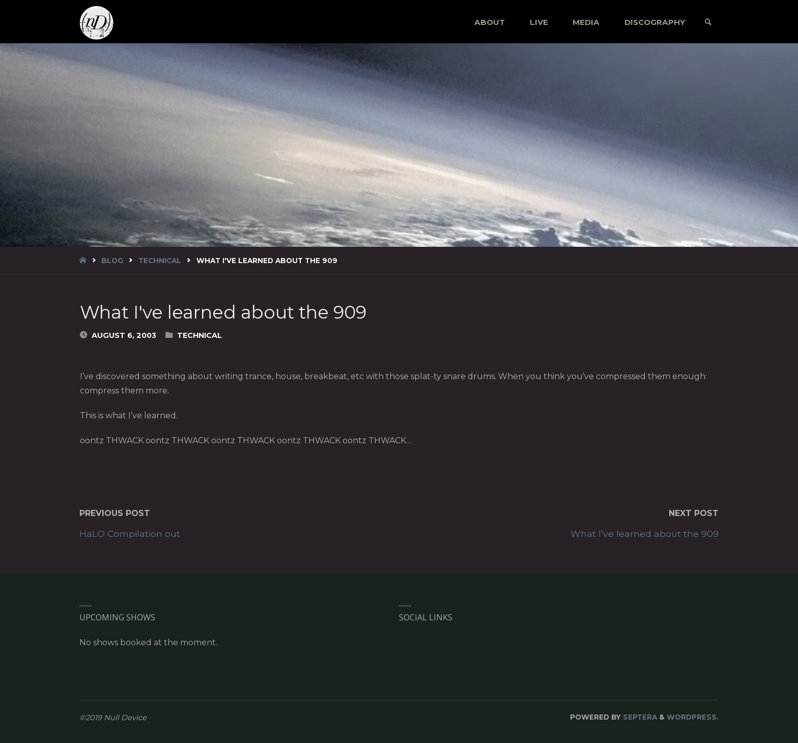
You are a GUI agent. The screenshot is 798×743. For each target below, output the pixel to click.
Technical (159, 260)
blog (112, 260)
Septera (639, 717)
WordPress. (693, 717)
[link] (708, 22)
